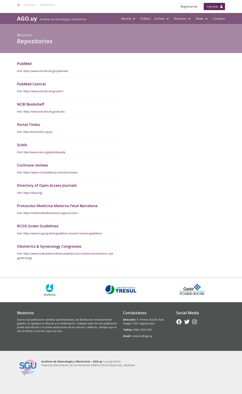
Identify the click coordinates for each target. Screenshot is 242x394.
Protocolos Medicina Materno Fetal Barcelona (57, 205)
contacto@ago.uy (142, 336)
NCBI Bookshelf (30, 104)
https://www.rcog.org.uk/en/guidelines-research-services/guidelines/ (62, 233)
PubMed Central (31, 84)
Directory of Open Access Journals (47, 185)
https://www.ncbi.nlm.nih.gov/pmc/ (43, 91)
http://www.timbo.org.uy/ (38, 131)
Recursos (30, 4)
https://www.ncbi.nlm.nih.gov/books (44, 111)
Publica (145, 19)
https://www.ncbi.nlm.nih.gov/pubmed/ (45, 71)
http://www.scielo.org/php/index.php (44, 152)
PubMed (24, 63)
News (199, 19)
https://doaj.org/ (32, 192)
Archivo (159, 19)
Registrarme (188, 6)
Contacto (219, 19)
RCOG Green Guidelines (38, 226)
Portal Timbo (28, 124)
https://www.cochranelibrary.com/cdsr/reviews (50, 172)
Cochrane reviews (32, 165)
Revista (126, 19)
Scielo (22, 144)
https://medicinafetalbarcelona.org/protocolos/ (50, 213)
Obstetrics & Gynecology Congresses (49, 246)
